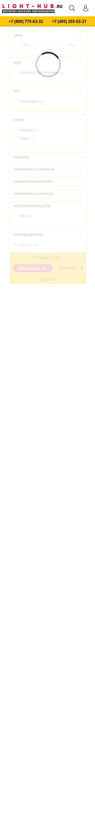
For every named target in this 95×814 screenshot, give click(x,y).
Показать (33, 268)
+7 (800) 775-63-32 (26, 21)
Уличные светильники (42, 72)
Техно (27, 138)
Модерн (29, 129)
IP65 (26, 216)
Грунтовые (31, 101)
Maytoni (29, 244)
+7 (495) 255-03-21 (69, 21)
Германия (31, 273)
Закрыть (48, 279)
